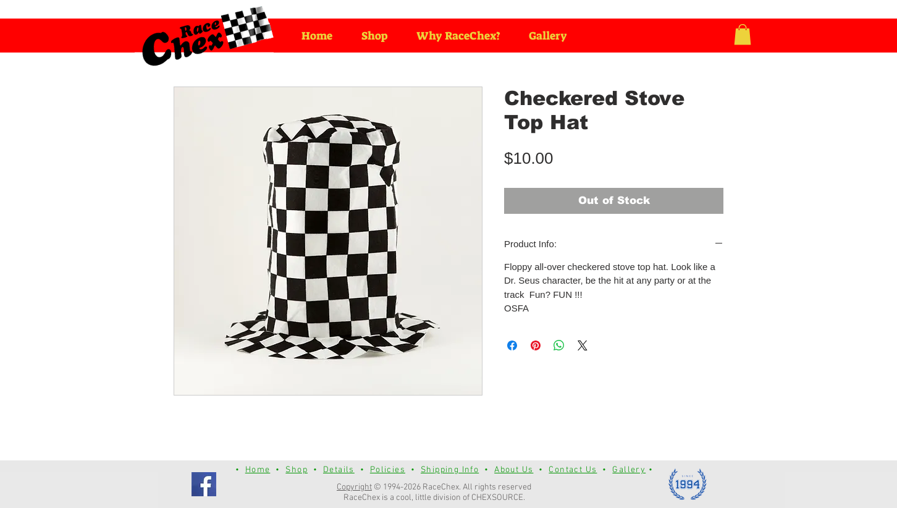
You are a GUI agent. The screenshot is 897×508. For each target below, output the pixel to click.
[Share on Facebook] (512, 345)
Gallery (629, 470)
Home (258, 470)
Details (339, 470)
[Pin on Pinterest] (535, 345)
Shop (296, 470)
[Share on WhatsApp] (559, 345)
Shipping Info (450, 470)
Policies (387, 470)
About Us (513, 470)
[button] (742, 34)
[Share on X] (582, 345)
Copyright (354, 487)
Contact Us (573, 470)
